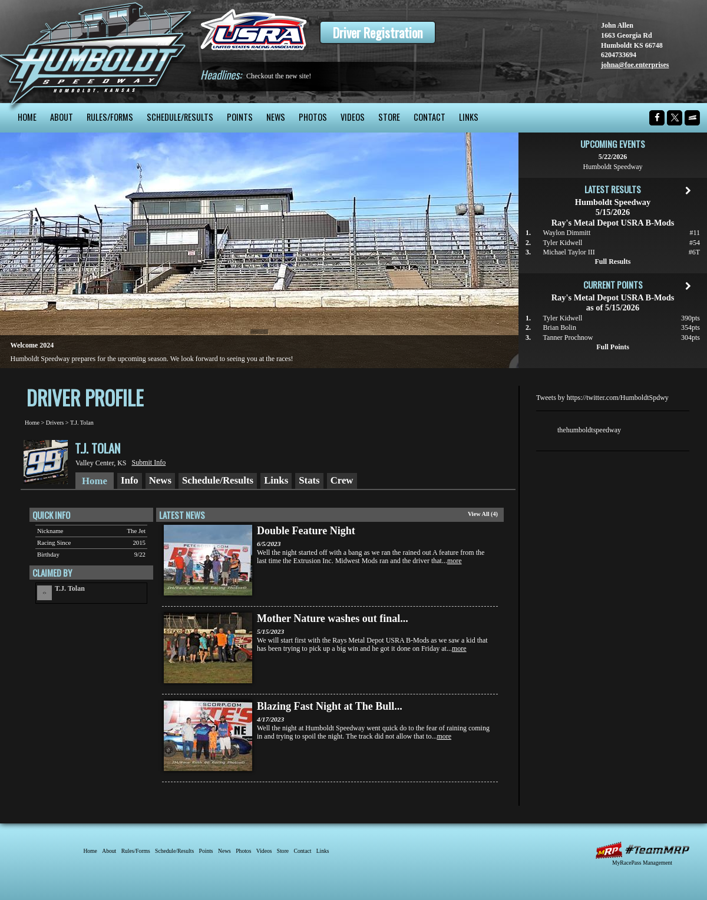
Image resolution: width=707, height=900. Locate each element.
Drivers (55, 422)
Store (389, 117)
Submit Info (149, 462)
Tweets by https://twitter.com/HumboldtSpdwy (602, 397)
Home (27, 117)
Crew (342, 480)
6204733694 (618, 55)
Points (240, 117)
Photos (313, 117)
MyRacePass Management (642, 862)
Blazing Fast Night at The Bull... (329, 706)
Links (468, 117)
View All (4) (483, 514)
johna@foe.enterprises (635, 65)
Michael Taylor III (569, 252)
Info (129, 480)
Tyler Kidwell (563, 243)
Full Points (612, 347)
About (61, 117)
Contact (429, 117)
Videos (353, 117)
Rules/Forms (110, 117)
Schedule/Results (180, 117)
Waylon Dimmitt (567, 233)
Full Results (612, 261)
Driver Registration (377, 32)
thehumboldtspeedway (589, 430)
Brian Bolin (559, 327)
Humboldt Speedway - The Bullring (96, 51)
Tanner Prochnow (568, 337)
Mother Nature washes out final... (332, 618)
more (454, 561)
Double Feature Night (306, 531)
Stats (309, 480)
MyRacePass (642, 850)
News (275, 117)
